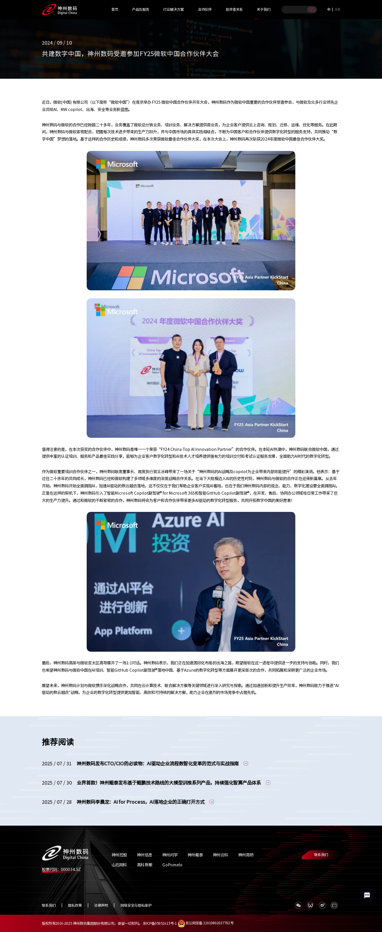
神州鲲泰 (195, 855)
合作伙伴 (205, 9)
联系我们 (321, 854)
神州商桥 (246, 855)
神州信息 (144, 855)
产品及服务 (140, 9)
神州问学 (170, 855)
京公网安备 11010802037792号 (206, 923)
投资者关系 (234, 9)
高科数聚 (144, 865)
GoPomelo (172, 865)
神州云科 (220, 855)
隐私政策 (75, 905)
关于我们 (263, 9)
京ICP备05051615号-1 (160, 923)
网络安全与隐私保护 (135, 905)
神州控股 (119, 855)
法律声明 (101, 905)
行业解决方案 (173, 9)
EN (337, 9)
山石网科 (119, 865)
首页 (114, 9)
